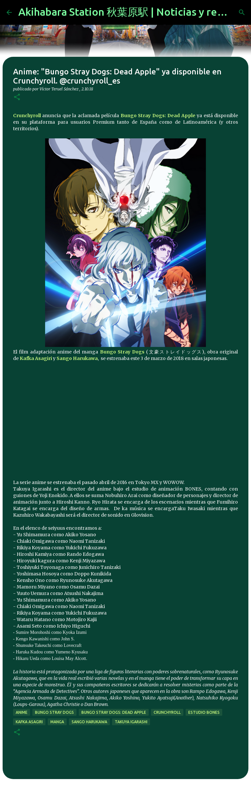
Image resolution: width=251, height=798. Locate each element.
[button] (17, 97)
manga (57, 722)
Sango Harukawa (77, 358)
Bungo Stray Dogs (122, 352)
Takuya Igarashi (131, 722)
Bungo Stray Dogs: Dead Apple (158, 115)
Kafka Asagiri (36, 358)
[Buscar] (242, 12)
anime (21, 712)
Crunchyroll (27, 115)
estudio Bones (204, 712)
